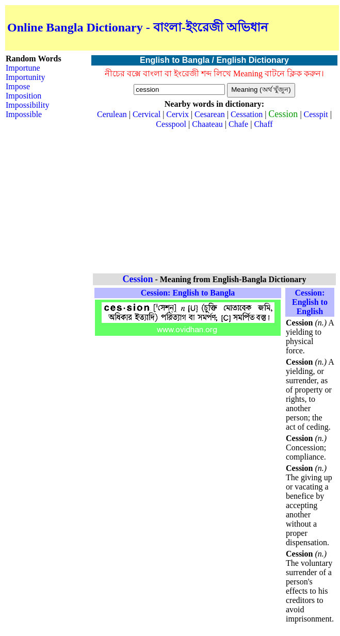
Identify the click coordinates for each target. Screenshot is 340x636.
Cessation (247, 114)
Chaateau (207, 124)
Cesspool (171, 124)
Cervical (146, 114)
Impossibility (27, 105)
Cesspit (316, 114)
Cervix (177, 114)
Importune (23, 67)
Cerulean (112, 114)
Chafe (238, 124)
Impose (18, 86)
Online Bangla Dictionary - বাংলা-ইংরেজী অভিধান (137, 27)
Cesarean (210, 114)
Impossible (24, 114)
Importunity (25, 77)
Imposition (23, 95)
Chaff (263, 124)
